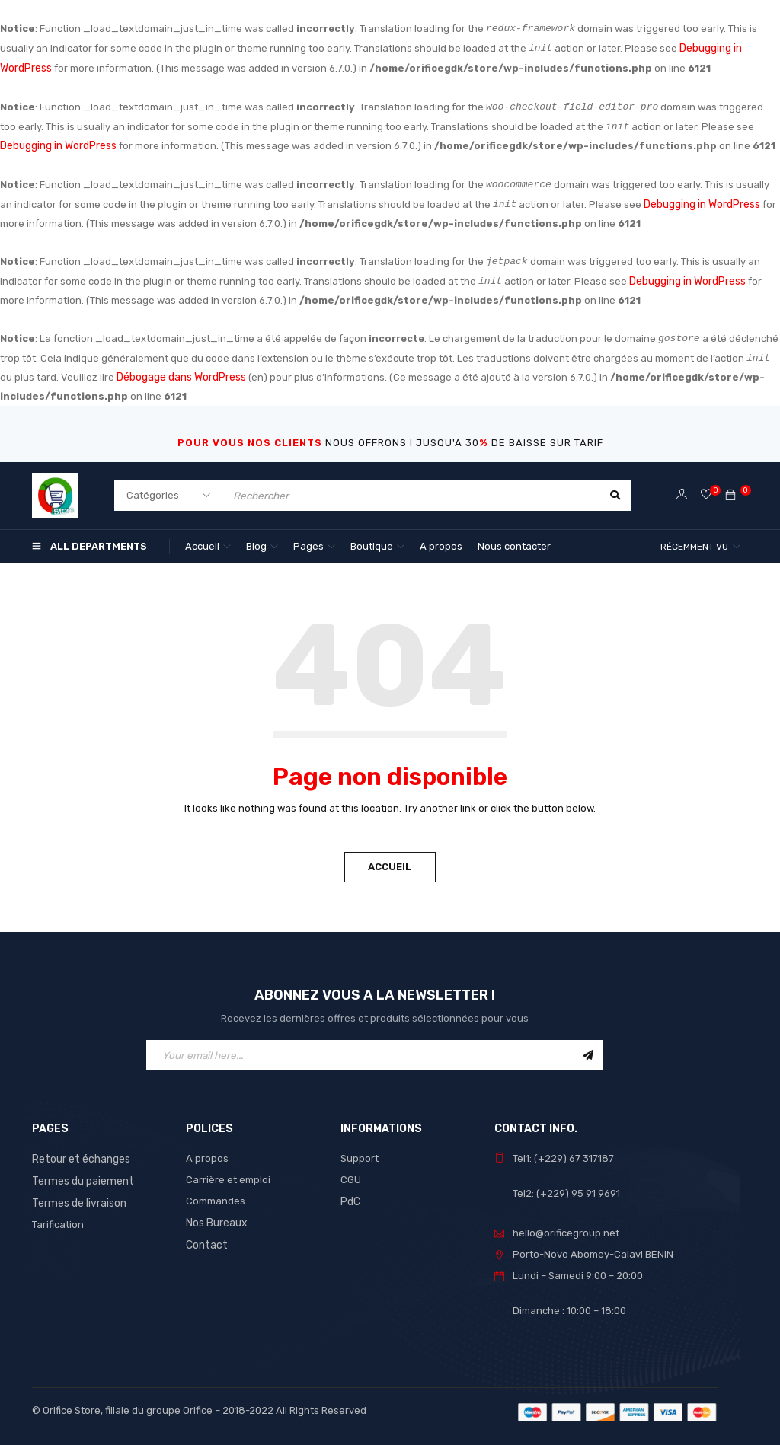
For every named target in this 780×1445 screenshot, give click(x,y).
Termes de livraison (77, 1194)
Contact (205, 1236)
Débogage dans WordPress (181, 371)
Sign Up (588, 1048)
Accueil (390, 860)
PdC (350, 1194)
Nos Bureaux (216, 1215)
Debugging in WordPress (58, 142)
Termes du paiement (80, 1173)
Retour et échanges (79, 1151)
